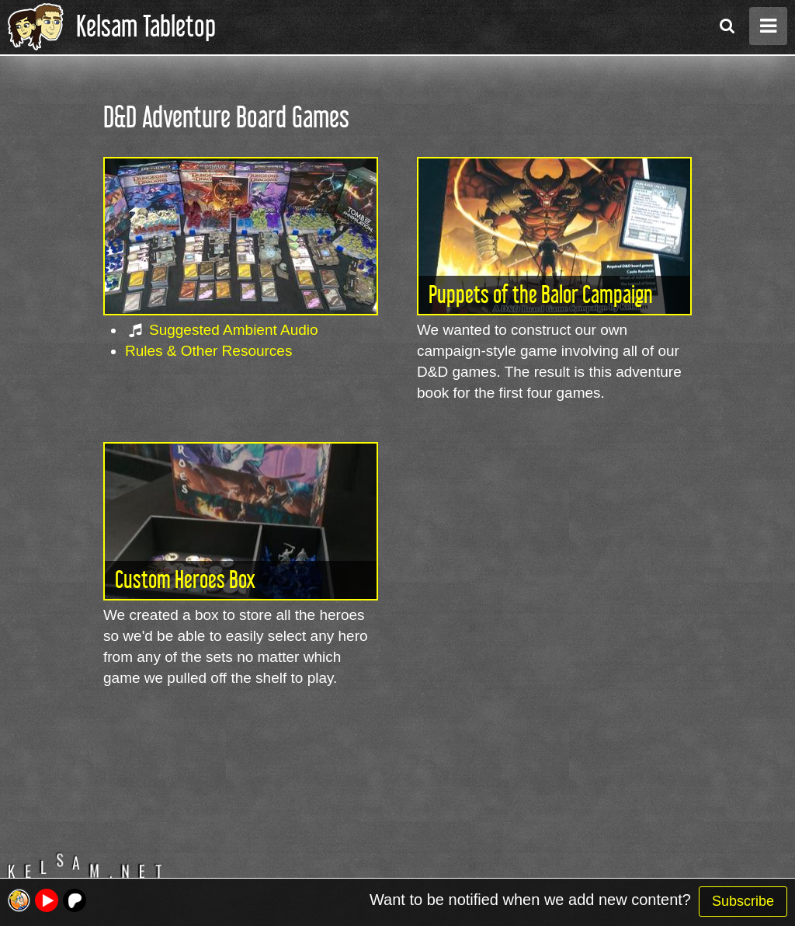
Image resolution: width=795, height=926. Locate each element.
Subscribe (743, 901)
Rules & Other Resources (208, 351)
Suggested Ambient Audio (233, 330)
